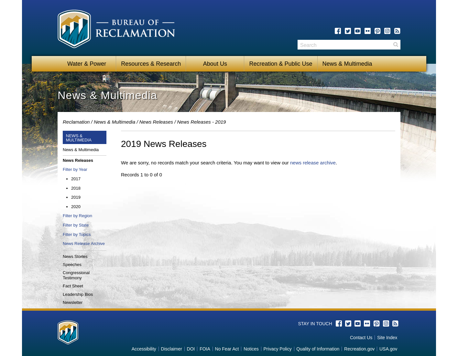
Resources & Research (151, 64)
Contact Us (361, 337)
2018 (76, 188)
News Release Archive (84, 243)
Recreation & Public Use (280, 64)
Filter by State (76, 225)
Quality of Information (317, 348)
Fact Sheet (73, 286)
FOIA (205, 348)
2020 (76, 206)
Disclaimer (171, 348)
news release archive (313, 162)
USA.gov (388, 348)
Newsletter (72, 302)
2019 (76, 197)
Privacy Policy (278, 348)
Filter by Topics (77, 234)
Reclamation (76, 122)
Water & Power (86, 64)
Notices (251, 348)
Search (395, 47)
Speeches (72, 264)
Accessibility (144, 348)
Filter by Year (75, 169)
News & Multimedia (347, 64)
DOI (191, 348)
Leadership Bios (78, 294)
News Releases (156, 122)
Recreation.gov (359, 348)
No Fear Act (227, 348)
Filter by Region (77, 215)
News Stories (75, 256)
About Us (215, 64)
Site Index (387, 337)
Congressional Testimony (76, 275)
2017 (76, 178)
